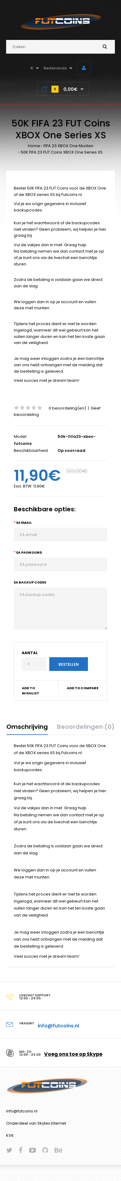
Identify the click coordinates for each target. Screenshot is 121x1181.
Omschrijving (27, 726)
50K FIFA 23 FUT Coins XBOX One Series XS (62, 152)
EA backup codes (30, 582)
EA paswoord (29, 552)
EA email (24, 522)
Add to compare (82, 688)
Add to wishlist (30, 691)
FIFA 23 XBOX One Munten (68, 146)
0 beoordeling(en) (67, 408)
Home (34, 146)
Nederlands (55, 68)
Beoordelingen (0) (86, 726)
